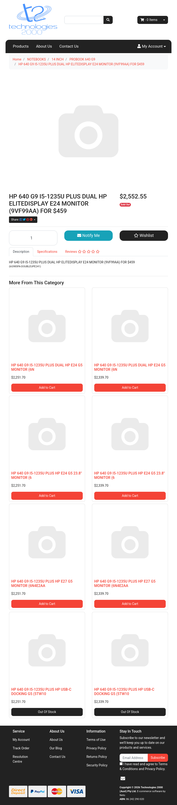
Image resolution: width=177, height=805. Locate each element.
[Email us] (123, 778)
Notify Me (88, 235)
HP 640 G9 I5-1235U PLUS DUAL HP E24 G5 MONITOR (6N (47, 367)
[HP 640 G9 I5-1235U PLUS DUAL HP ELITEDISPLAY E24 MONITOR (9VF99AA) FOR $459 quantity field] (33, 237)
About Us (44, 46)
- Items (148, 20)
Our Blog (56, 748)
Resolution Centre (20, 759)
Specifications (47, 251)
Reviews (82, 251)
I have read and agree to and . (144, 766)
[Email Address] (134, 758)
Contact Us (69, 46)
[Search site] (108, 20)
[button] (152, 46)
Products (21, 46)
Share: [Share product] (22, 219)
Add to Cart (47, 387)
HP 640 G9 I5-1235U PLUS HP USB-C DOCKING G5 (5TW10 (41, 691)
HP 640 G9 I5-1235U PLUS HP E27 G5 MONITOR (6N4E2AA (42, 583)
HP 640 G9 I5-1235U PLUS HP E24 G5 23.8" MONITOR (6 (46, 475)
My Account (21, 740)
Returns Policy (96, 757)
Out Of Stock (47, 712)
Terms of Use (96, 740)
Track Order (21, 748)
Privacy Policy (96, 748)
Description (21, 251)
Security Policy (96, 765)
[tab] (21, 251)
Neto (122, 795)
